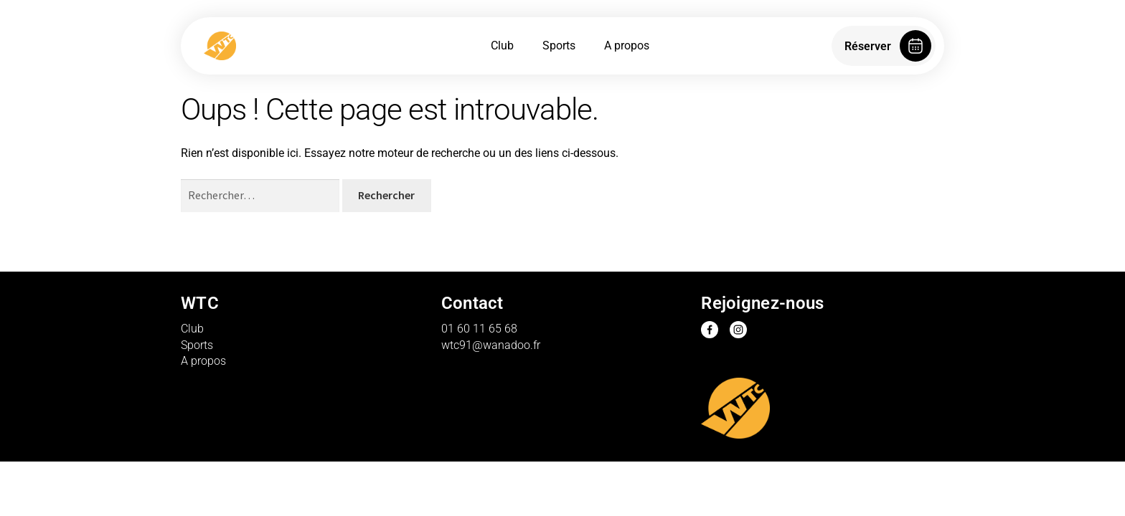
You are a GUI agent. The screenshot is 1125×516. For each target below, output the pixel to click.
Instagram (738, 329)
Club (502, 45)
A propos (626, 45)
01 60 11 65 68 (479, 328)
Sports (558, 45)
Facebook (709, 329)
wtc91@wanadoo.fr (490, 345)
